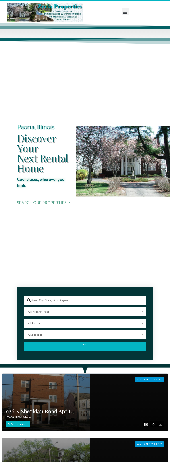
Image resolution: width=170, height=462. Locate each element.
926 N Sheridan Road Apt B (39, 411)
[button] (125, 11)
